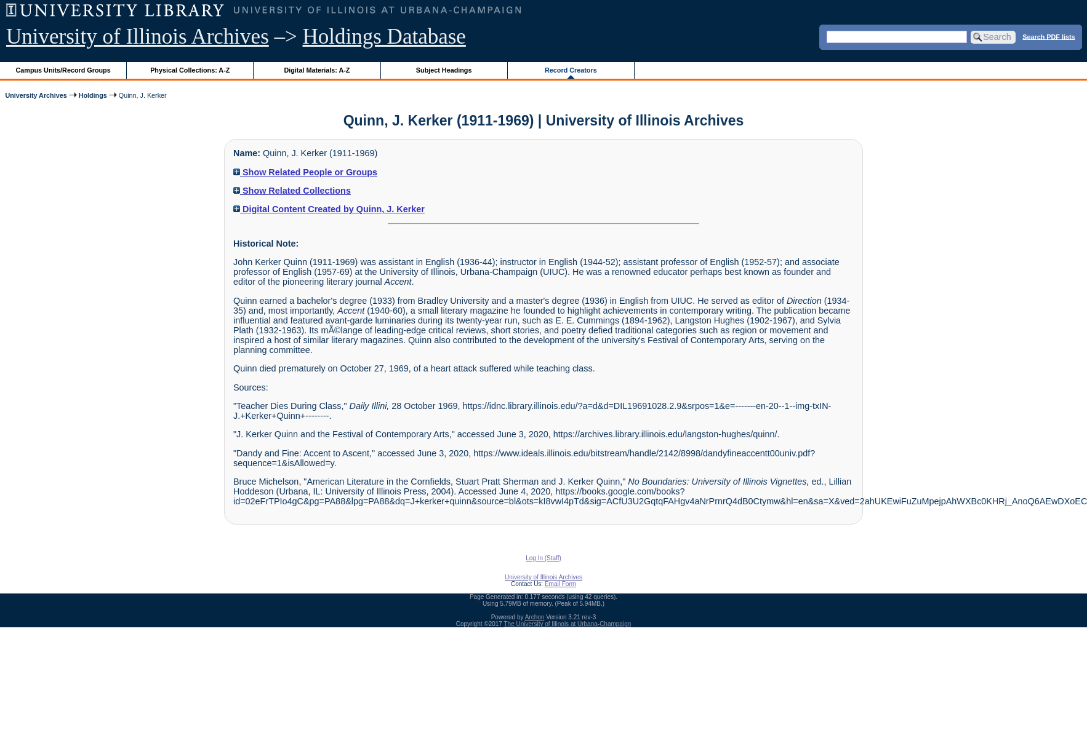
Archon (535, 617)
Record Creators (571, 70)
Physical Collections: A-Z (190, 70)
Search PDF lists (1048, 36)
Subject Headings (444, 70)
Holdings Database (384, 37)
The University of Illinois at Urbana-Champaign (568, 624)
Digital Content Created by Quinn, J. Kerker (329, 209)
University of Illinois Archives (137, 37)
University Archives (35, 95)
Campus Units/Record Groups (63, 70)
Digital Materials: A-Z (317, 70)
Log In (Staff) (543, 558)
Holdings (93, 95)
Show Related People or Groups (305, 172)
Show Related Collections (292, 191)
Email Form (560, 584)
